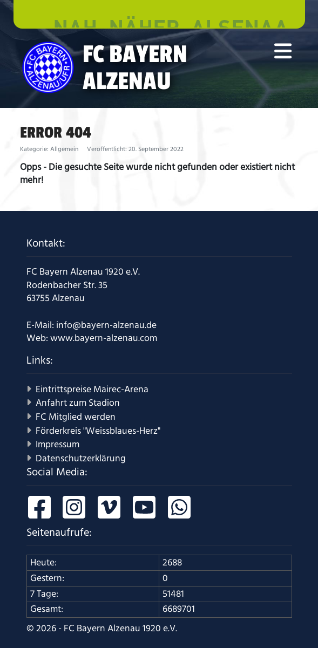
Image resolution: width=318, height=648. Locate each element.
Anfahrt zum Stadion (78, 403)
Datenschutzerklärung (81, 458)
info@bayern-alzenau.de (106, 325)
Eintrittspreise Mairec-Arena (92, 389)
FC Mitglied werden (76, 417)
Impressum (57, 444)
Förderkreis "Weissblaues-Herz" (98, 431)
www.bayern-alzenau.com (103, 338)
